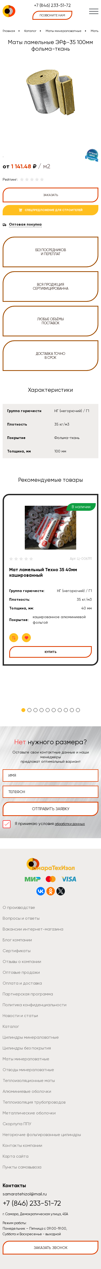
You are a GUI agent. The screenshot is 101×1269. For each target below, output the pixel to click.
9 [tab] (72, 710)
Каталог (30, 31)
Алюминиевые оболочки (27, 1091)
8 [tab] (66, 710)
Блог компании (17, 939)
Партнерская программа (28, 993)
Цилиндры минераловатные (31, 1037)
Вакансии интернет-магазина (33, 929)
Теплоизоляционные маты (29, 1080)
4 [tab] (42, 710)
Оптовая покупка (25, 224)
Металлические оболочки (29, 1112)
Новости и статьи (20, 1015)
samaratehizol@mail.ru (25, 1193)
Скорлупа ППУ (17, 1123)
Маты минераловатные (63, 31)
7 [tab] (60, 710)
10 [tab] (78, 710)
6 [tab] (54, 710)
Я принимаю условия (50, 823)
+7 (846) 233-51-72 (52, 5)
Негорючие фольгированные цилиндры (42, 1134)
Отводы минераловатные (28, 1069)
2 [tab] (29, 710)
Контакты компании (22, 1145)
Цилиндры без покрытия (27, 1048)
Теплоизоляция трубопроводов (34, 1102)
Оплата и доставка (22, 983)
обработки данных (70, 824)
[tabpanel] (50, 580)
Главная (9, 31)
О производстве (19, 907)
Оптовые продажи (21, 972)
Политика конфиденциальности (34, 1004)
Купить (51, 652)
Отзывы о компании (22, 961)
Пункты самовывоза (22, 1167)
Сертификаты (17, 950)
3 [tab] (35, 710)
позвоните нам (52, 15)
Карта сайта (15, 1156)
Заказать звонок (51, 1248)
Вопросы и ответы (21, 918)
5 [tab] (48, 710)
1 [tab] (23, 710)
